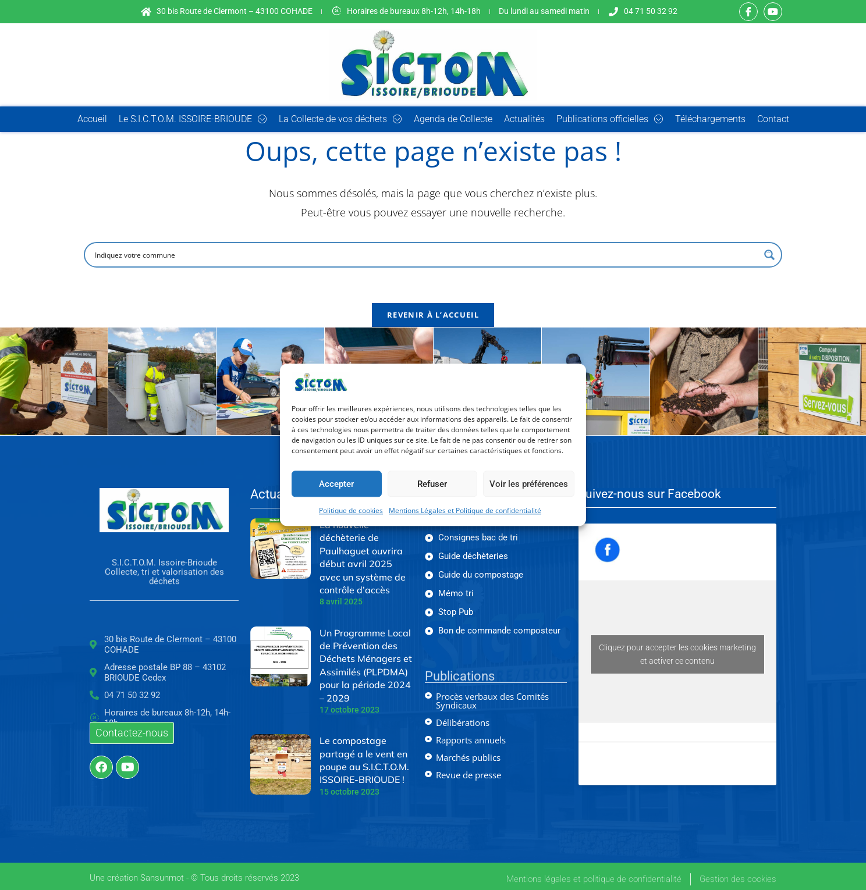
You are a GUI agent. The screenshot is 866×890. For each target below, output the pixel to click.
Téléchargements (710, 118)
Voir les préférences (528, 484)
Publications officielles (609, 119)
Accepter (336, 484)
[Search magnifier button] (769, 255)
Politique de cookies (351, 511)
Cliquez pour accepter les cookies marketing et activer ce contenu (677, 654)
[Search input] (425, 255)
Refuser (432, 484)
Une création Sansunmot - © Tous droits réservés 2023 (194, 882)
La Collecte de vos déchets (340, 119)
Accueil (92, 118)
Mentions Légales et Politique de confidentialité (465, 511)
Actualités (524, 118)
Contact (773, 118)
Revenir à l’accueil (433, 314)
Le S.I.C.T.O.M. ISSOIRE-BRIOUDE (193, 119)
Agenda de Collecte (453, 118)
